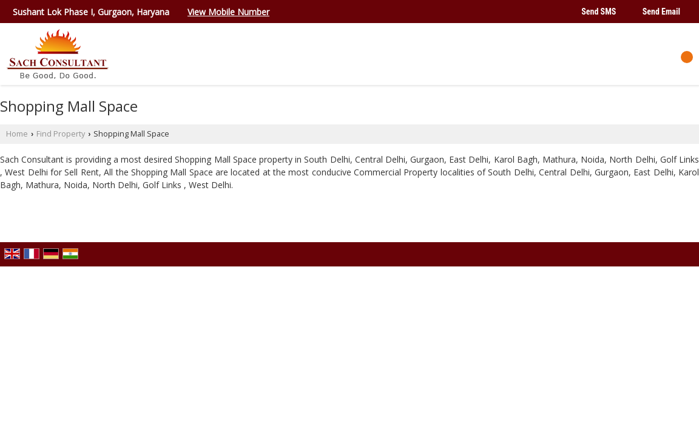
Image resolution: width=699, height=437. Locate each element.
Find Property (60, 134)
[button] (228, 12)
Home (17, 134)
